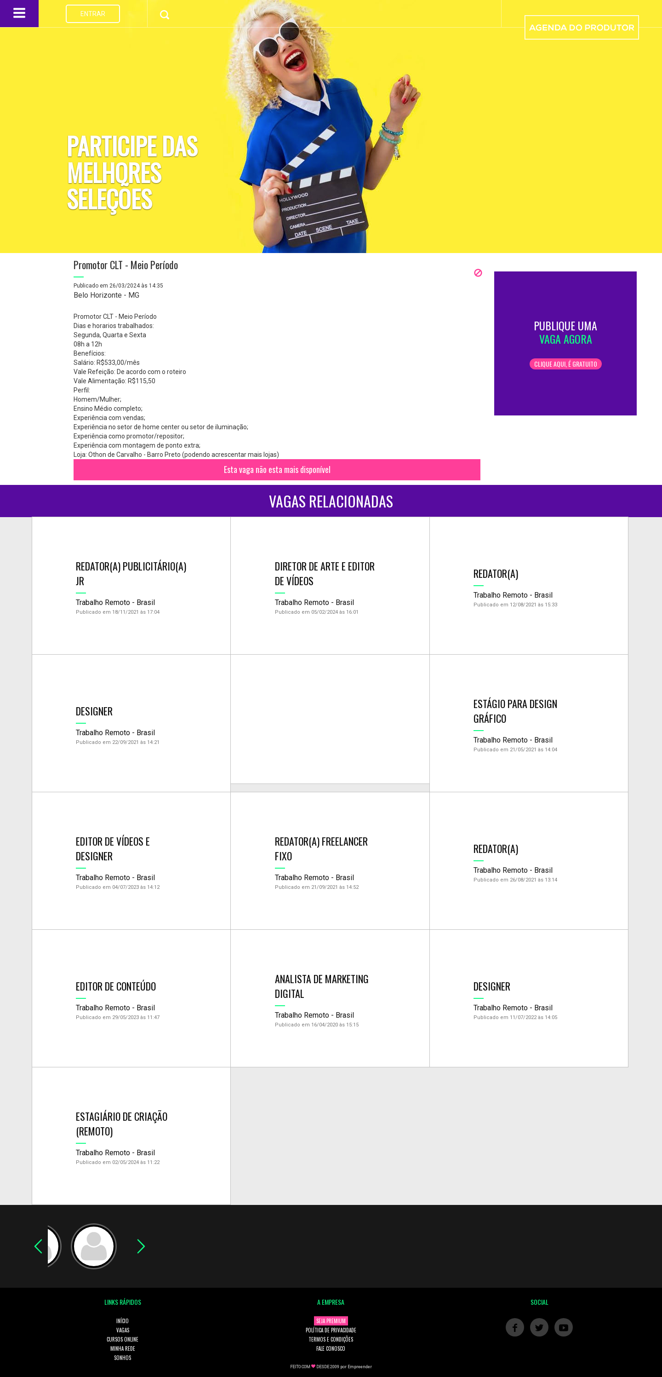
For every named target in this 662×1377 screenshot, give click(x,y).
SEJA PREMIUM (331, 1321)
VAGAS (122, 1330)
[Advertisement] (330, 719)
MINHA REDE (122, 1348)
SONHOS (122, 1357)
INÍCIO (122, 1321)
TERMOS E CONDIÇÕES (330, 1339)
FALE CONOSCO (330, 1348)
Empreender (360, 1367)
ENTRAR (92, 13)
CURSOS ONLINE (122, 1339)
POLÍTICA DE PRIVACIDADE (331, 1330)
